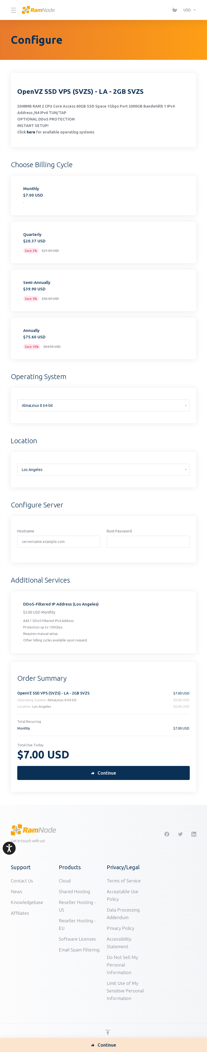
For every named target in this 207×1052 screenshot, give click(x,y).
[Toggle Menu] (13, 10)
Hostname (25, 531)
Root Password (119, 531)
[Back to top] (108, 1032)
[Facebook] (167, 834)
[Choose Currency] (188, 10)
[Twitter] (180, 834)
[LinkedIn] (194, 834)
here (31, 132)
